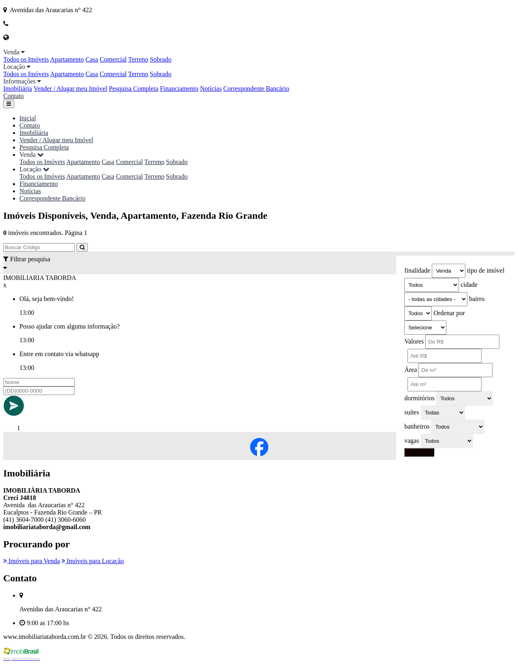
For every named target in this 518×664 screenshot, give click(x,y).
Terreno (138, 59)
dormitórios (419, 398)
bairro (476, 298)
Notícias (210, 88)
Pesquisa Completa (133, 88)
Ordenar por (449, 313)
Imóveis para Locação (93, 560)
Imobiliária (17, 88)
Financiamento (179, 88)
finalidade (417, 270)
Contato (13, 95)
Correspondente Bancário (256, 88)
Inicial (27, 118)
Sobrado (160, 59)
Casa (91, 59)
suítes (411, 412)
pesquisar (419, 452)
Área (410, 369)
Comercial (113, 59)
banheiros (416, 426)
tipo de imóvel (485, 270)
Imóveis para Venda (31, 560)
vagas (411, 440)
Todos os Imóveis (26, 59)
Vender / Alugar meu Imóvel (70, 88)
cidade (469, 284)
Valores (414, 341)
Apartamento (67, 59)
